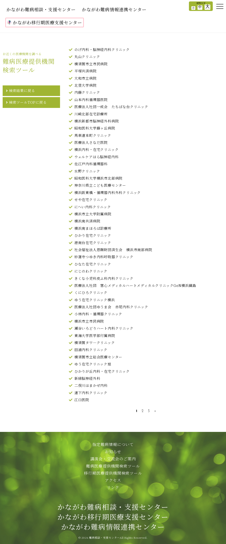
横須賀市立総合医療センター (98, 357)
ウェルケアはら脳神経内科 (96, 156)
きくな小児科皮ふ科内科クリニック (104, 278)
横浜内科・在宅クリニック (96, 149)
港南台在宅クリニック (92, 242)
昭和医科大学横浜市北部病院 (98, 178)
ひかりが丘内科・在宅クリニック (102, 371)
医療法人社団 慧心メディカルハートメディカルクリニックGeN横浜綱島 (135, 285)
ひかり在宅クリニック (92, 235)
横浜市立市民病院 (89, 321)
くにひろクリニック (90, 292)
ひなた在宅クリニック (92, 264)
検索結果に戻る (22, 90)
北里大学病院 (85, 85)
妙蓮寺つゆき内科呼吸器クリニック (104, 256)
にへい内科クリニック (92, 206)
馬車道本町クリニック (92, 135)
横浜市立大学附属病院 (92, 213)
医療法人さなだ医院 (91, 142)
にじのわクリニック (90, 271)
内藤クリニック (87, 92)
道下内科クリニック (90, 392)
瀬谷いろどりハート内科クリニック (104, 328)
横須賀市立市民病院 (91, 63)
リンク (113, 487)
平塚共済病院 (85, 70)
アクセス (113, 480)
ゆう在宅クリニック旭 (92, 364)
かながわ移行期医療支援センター (44, 22)
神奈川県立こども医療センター (100, 185)
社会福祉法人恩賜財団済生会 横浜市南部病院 (113, 249)
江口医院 (81, 399)
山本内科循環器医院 (91, 99)
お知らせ (113, 451)
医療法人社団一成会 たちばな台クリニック (111, 106)
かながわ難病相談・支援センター (41, 9)
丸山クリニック (87, 56)
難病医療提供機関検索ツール (113, 466)
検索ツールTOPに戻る (28, 102)
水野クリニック (87, 171)
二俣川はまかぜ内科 (91, 385)
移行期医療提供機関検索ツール (113, 473)
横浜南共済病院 (87, 221)
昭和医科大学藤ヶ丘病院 (94, 128)
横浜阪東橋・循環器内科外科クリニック (107, 192)
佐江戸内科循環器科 (91, 163)
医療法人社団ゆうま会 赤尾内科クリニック (111, 306)
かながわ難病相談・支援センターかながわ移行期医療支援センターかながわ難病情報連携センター (112, 517)
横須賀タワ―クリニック (94, 342)
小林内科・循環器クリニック (98, 313)
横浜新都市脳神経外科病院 (96, 121)
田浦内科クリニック (90, 349)
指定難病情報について (113, 444)
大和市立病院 (85, 78)
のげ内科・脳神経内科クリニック (102, 49)
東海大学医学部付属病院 (94, 335)
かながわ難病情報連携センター (114, 9)
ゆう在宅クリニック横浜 (94, 299)
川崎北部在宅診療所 (91, 114)
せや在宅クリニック (90, 199)
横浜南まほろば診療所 (92, 228)
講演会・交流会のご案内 (113, 458)
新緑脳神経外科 (87, 378)
